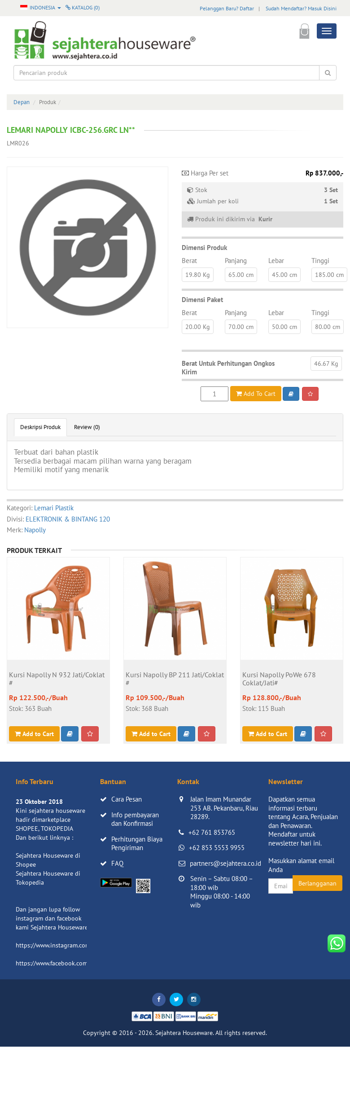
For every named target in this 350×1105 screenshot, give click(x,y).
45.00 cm (284, 275)
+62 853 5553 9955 (217, 847)
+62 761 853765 (211, 832)
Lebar (276, 260)
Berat (189, 260)
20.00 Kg (197, 327)
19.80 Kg (197, 275)
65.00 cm (241, 275)
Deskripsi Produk (40, 427)
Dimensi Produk (204, 247)
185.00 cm (329, 275)
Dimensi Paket (202, 299)
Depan (21, 102)
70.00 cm (241, 327)
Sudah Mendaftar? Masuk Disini (301, 8)
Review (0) (87, 427)
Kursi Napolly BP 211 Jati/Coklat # (175, 679)
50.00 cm (284, 327)
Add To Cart (256, 394)
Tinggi (320, 260)
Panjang (236, 260)
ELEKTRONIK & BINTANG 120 (68, 519)
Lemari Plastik (54, 508)
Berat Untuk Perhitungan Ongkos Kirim (228, 368)
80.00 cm (327, 327)
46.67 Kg (326, 364)
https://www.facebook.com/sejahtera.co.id (72, 963)
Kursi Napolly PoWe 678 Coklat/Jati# (279, 679)
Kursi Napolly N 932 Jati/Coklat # (57, 679)
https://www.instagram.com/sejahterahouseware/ (82, 945)
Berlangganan (317, 883)
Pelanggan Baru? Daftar (227, 8)
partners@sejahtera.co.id (225, 863)
